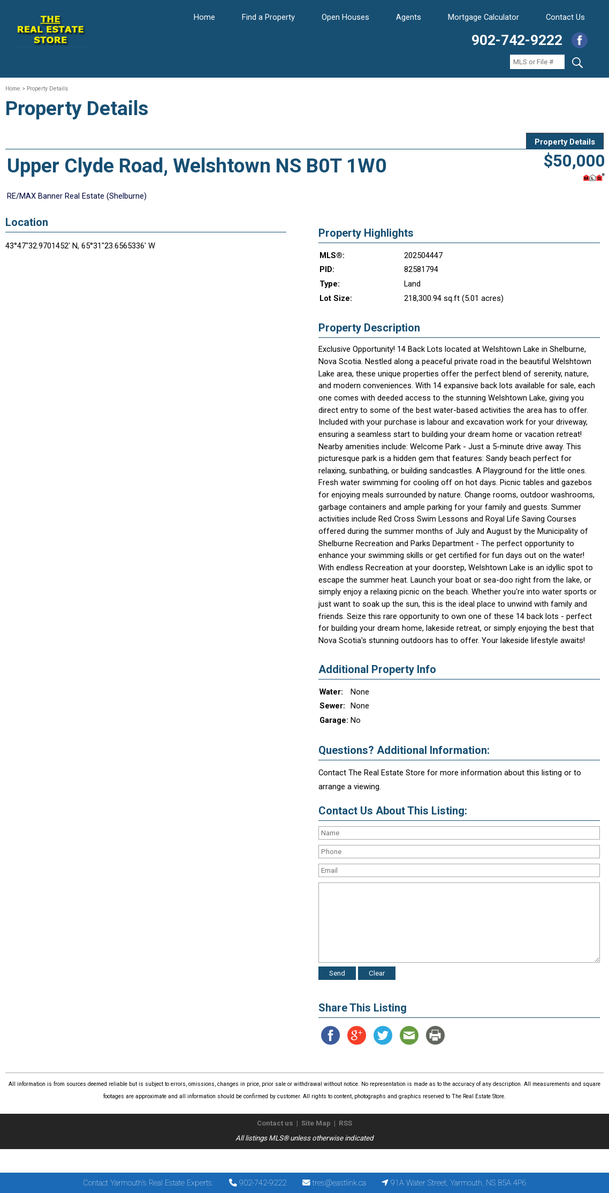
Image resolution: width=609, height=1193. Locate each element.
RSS (345, 1123)
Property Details (565, 142)
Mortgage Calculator (483, 17)
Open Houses (345, 17)
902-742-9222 (516, 40)
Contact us (275, 1123)
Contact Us (565, 17)
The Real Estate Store (300, 1157)
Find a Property (268, 17)
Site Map (316, 1123)
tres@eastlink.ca (339, 1183)
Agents (408, 17)
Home (204, 17)
